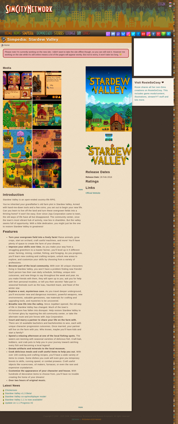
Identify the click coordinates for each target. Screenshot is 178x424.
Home (8, 33)
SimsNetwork (29, 9)
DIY (79, 33)
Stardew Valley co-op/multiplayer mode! (25, 396)
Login (162, 4)
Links (86, 33)
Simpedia (28, 33)
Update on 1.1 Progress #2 (19, 403)
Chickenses (11, 390)
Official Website (93, 193)
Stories (59, 33)
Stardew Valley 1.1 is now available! (24, 400)
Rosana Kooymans (91, 420)
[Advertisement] (156, 57)
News (17, 33)
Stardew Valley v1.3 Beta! (18, 393)
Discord (71, 33)
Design (75, 420)
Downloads (44, 33)
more (80, 189)
